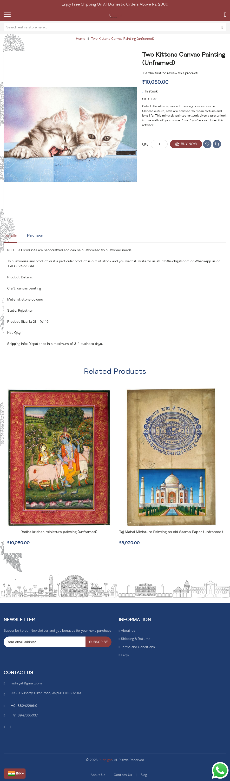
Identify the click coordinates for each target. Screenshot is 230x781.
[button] (15, 773)
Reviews (35, 235)
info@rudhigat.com (175, 261)
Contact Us (123, 775)
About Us (98, 775)
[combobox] (115, 27)
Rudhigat (105, 760)
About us (128, 631)
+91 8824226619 (24, 706)
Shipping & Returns (135, 639)
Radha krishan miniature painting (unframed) (59, 531)
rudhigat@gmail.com (26, 683)
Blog (143, 775)
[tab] (10, 237)
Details (10, 235)
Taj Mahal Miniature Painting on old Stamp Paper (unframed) (171, 531)
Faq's (125, 655)
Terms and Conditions (138, 647)
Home (80, 39)
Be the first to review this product (170, 73)
